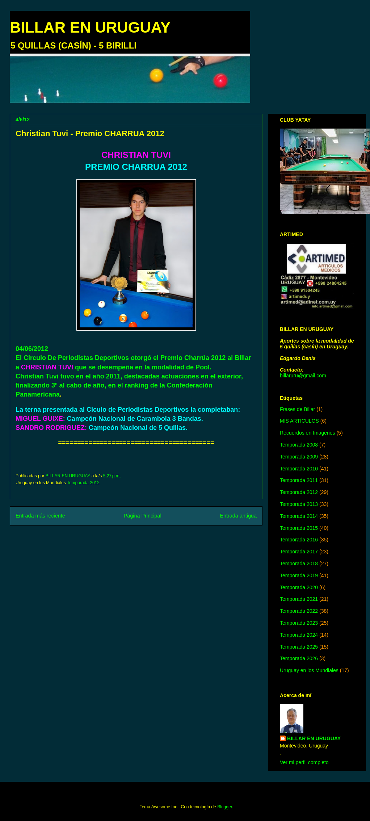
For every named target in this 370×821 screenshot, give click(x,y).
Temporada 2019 (299, 575)
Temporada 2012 (83, 482)
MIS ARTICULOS (299, 421)
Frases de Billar (297, 409)
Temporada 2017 (299, 551)
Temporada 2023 (299, 623)
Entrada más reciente (40, 516)
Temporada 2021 (299, 599)
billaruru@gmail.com (303, 375)
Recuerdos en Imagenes (307, 433)
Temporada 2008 (299, 445)
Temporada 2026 (299, 658)
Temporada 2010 (299, 469)
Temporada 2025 (299, 647)
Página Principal (142, 516)
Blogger (224, 806)
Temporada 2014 (299, 516)
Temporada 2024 (299, 635)
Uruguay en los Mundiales (309, 670)
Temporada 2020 (299, 587)
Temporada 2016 (299, 540)
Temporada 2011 (299, 480)
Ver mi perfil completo (304, 762)
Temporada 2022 (299, 611)
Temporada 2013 (299, 504)
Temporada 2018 (299, 563)
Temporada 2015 (299, 528)
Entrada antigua (238, 516)
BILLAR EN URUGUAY (90, 27)
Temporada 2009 (299, 457)
